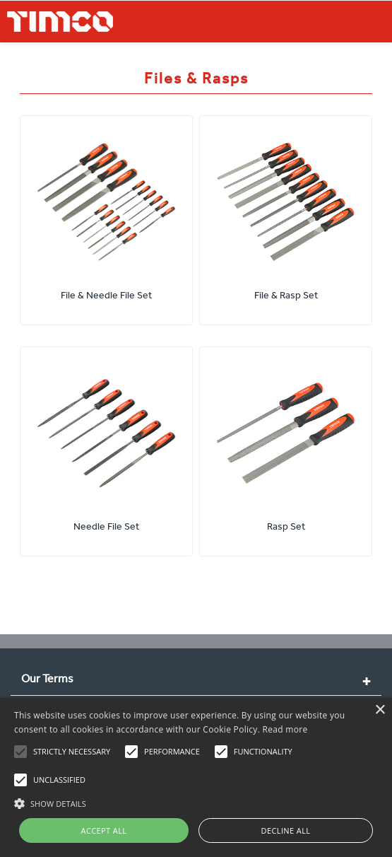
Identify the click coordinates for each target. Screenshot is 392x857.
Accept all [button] (104, 830)
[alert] (196, 777)
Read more (285, 729)
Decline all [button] (286, 830)
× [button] (379, 710)
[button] (196, 802)
